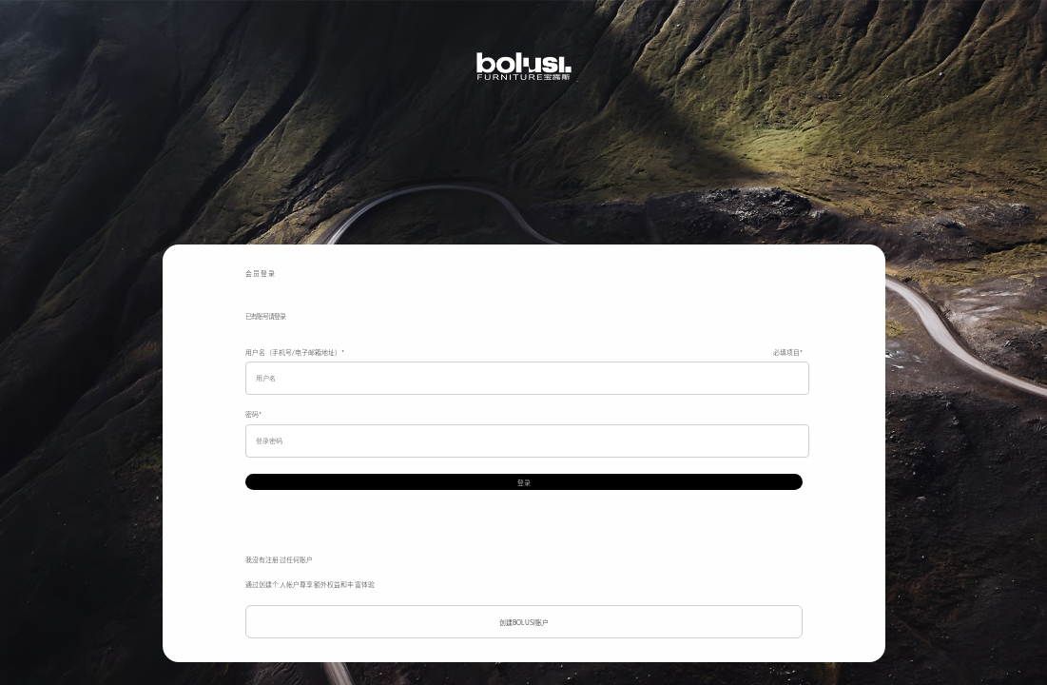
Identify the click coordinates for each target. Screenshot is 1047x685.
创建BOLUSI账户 (524, 622)
